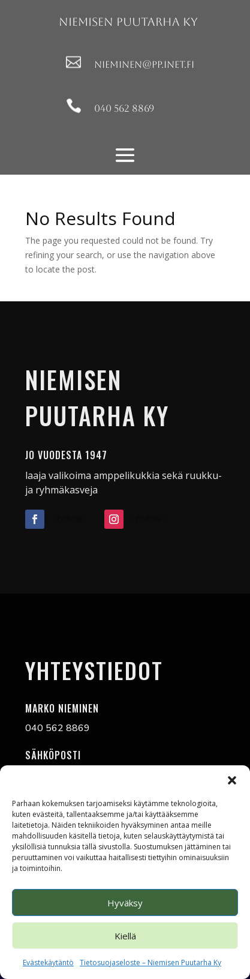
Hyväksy (125, 903)
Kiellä (125, 936)
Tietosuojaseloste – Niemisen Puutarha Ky (150, 962)
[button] (232, 780)
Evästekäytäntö (48, 962)
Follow (69, 518)
